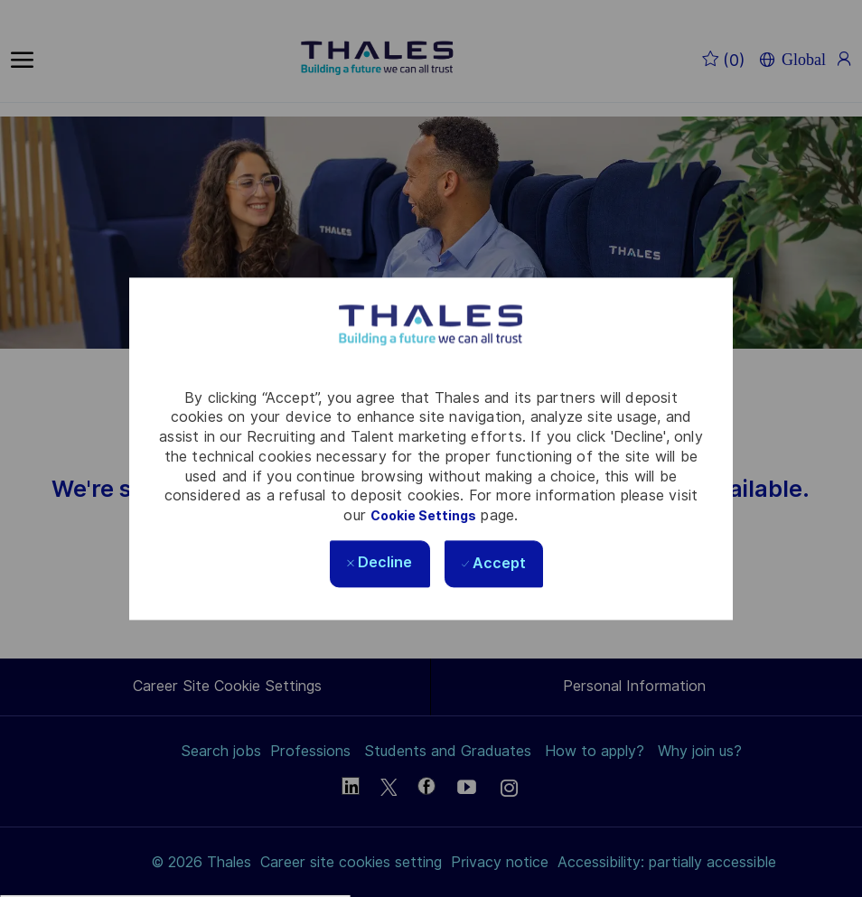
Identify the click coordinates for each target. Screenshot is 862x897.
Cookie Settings (423, 516)
